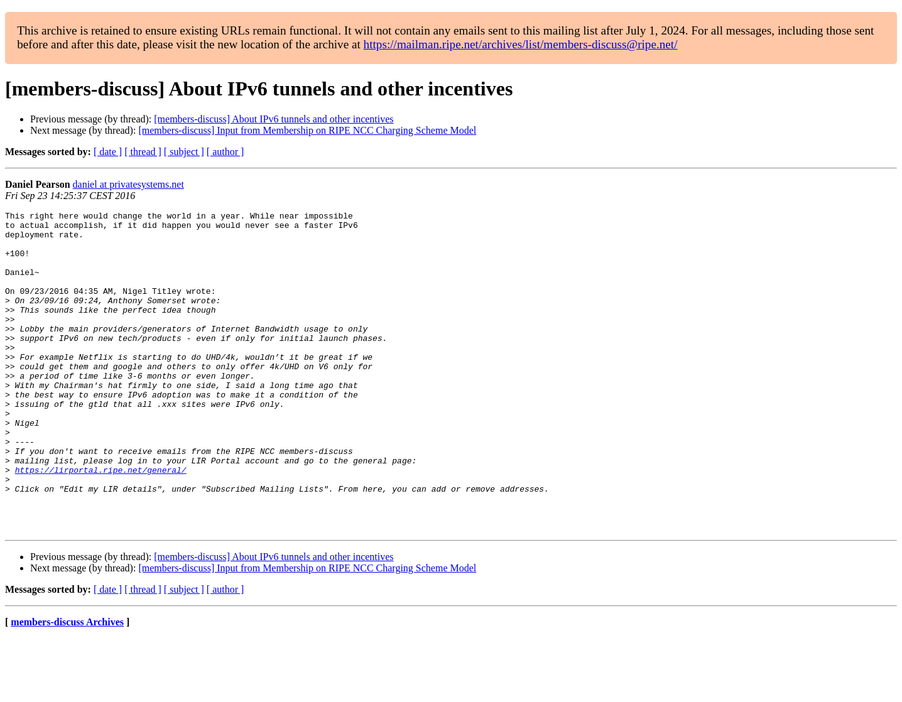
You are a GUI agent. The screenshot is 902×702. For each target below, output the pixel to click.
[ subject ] (184, 151)
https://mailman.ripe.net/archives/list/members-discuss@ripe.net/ (521, 44)
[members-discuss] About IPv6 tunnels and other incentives (273, 119)
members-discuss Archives (67, 686)
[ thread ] (142, 151)
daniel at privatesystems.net (128, 184)
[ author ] (225, 151)
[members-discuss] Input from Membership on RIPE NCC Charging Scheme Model (307, 130)
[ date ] (108, 151)
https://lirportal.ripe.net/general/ (101, 522)
